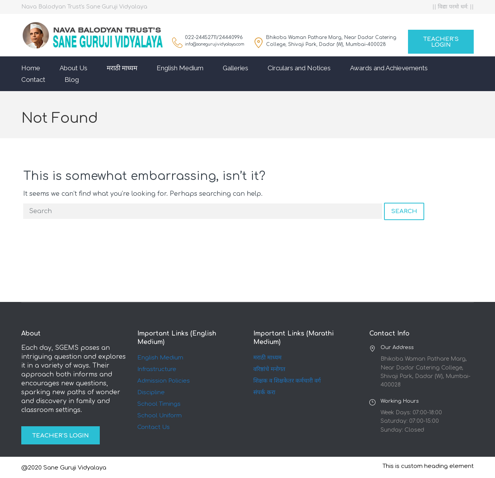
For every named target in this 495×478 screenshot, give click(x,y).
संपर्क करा (264, 392)
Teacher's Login (441, 42)
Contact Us (153, 427)
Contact (33, 79)
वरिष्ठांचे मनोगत (269, 369)
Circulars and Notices (299, 68)
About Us (73, 68)
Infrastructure (156, 369)
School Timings (159, 404)
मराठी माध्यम (122, 68)
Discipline (151, 392)
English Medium (180, 68)
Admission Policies (163, 381)
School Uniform (159, 415)
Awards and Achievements (389, 68)
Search (404, 211)
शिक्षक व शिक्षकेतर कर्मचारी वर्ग (287, 381)
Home (30, 68)
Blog (72, 79)
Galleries (235, 68)
